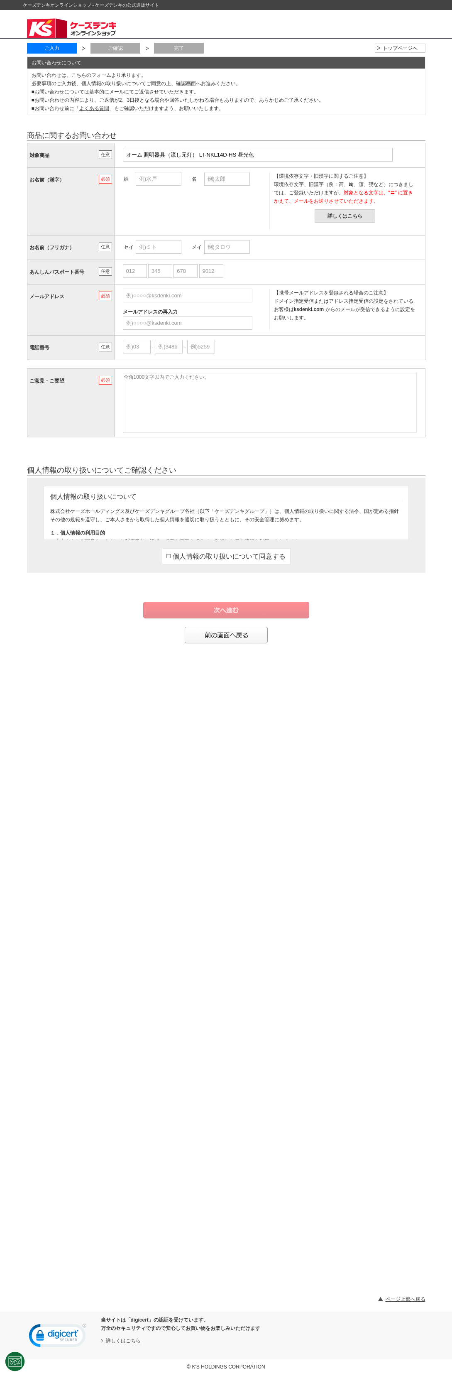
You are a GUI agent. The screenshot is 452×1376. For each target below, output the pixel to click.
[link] (58, 1337)
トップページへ (400, 48)
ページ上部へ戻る (405, 1299)
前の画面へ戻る (226, 635)
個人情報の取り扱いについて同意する (226, 556)
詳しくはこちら (344, 216)
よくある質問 (94, 108)
